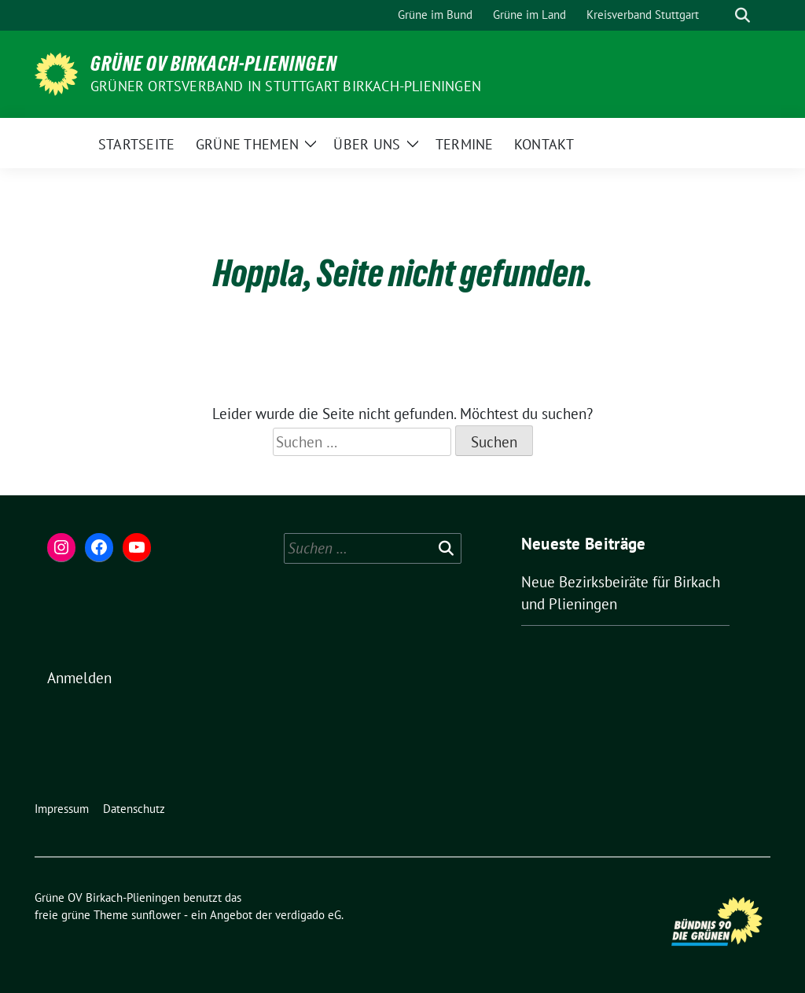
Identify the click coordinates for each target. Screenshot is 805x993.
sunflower (156, 914)
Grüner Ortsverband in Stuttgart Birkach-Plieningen (285, 86)
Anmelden (79, 677)
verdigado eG (308, 914)
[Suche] (720, 15)
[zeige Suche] (742, 15)
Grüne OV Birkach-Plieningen (213, 63)
